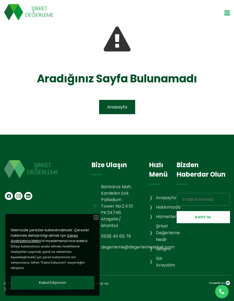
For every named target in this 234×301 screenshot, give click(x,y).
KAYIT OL (203, 217)
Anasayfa (117, 107)
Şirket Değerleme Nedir (168, 233)
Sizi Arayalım (165, 261)
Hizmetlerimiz (170, 217)
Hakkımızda (168, 207)
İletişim (163, 249)
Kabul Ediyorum (52, 282)
